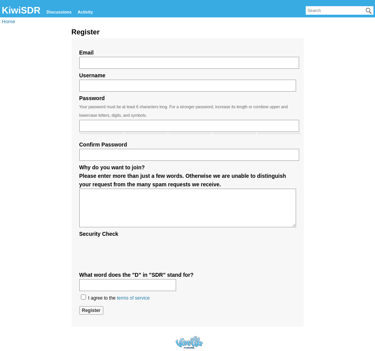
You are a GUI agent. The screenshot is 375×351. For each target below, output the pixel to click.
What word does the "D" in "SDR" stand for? (136, 275)
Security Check (98, 234)
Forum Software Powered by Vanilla (189, 342)
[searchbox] (339, 10)
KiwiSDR (21, 10)
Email (86, 52)
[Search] (369, 11)
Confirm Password (103, 144)
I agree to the (115, 298)
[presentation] (138, 253)
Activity (85, 12)
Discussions (59, 12)
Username (92, 75)
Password (92, 98)
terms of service (133, 298)
